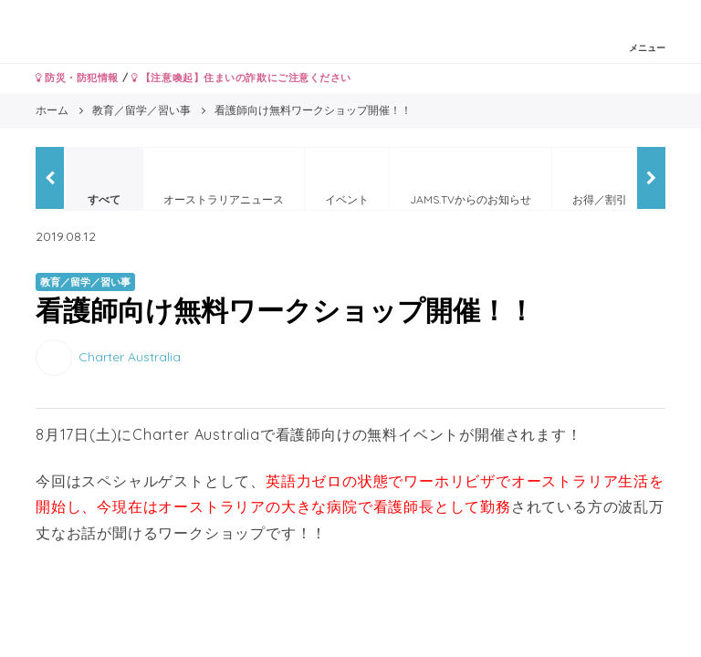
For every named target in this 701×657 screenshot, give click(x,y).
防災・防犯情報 (77, 77)
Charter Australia (129, 357)
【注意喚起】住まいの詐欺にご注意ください (241, 77)
